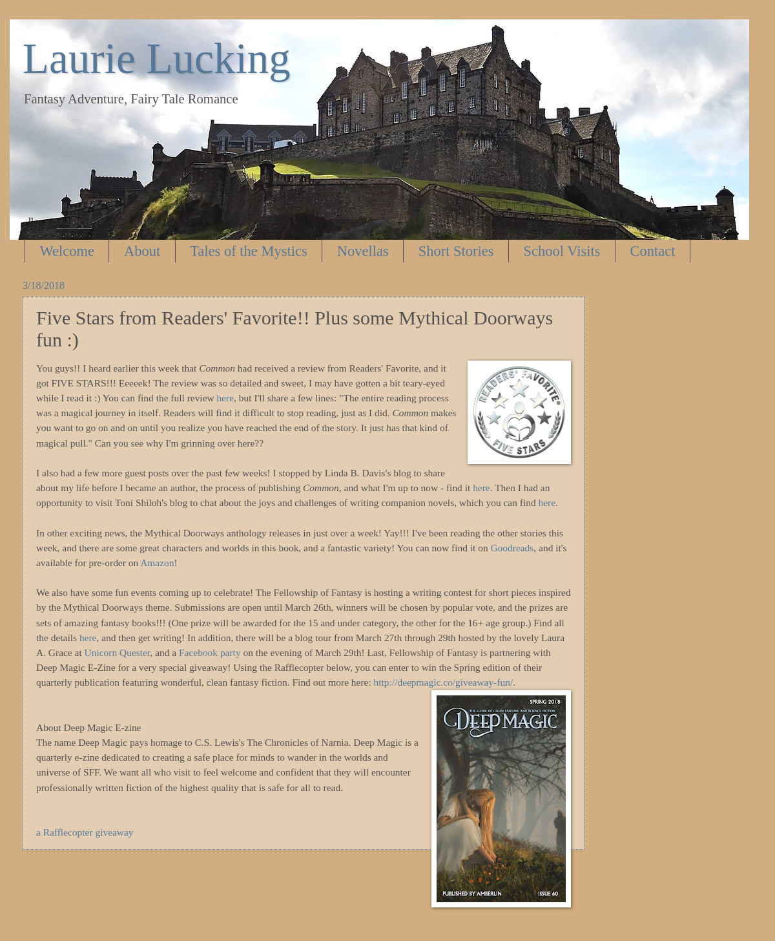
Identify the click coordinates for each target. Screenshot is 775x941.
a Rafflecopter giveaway (85, 832)
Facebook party (210, 652)
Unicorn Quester (117, 652)
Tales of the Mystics (248, 251)
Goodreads (511, 547)
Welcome (67, 251)
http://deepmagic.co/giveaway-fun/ (443, 682)
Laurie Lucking (157, 58)
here (225, 397)
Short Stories (456, 251)
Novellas (363, 251)
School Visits (562, 251)
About (142, 251)
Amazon (157, 562)
